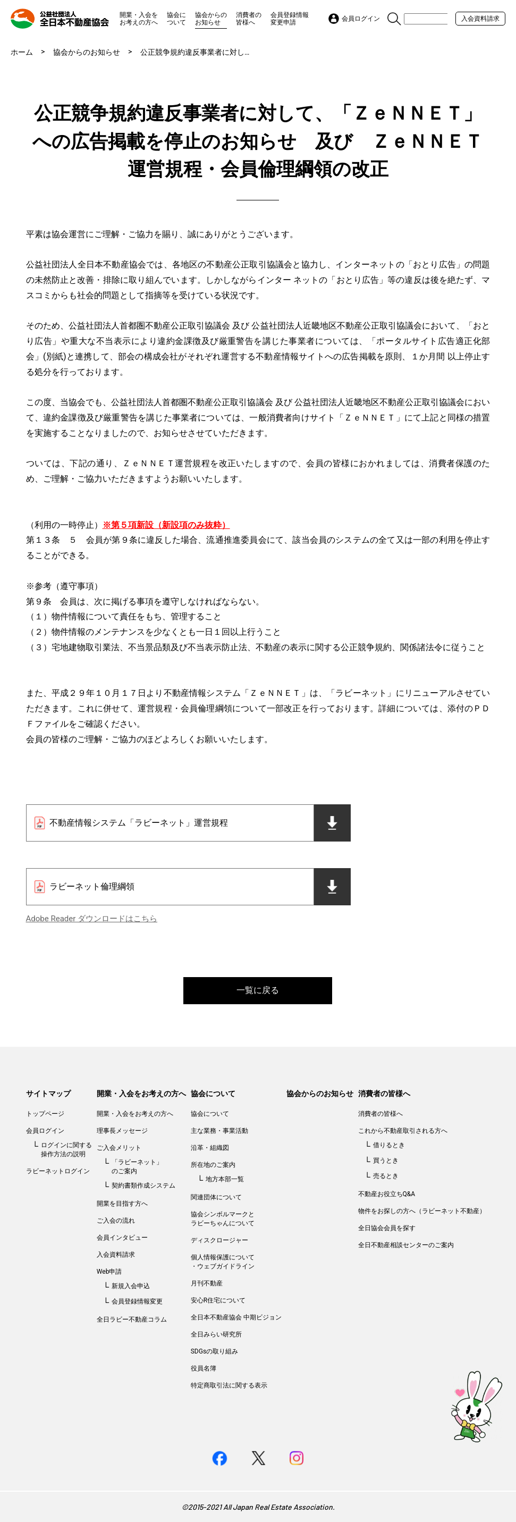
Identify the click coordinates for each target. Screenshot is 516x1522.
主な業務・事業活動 (219, 1130)
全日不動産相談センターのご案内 (406, 1245)
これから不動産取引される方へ (402, 1130)
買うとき (386, 1160)
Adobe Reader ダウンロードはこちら (91, 918)
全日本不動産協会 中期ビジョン (236, 1317)
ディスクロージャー (219, 1240)
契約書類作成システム (143, 1185)
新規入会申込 (131, 1286)
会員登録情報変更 (137, 1301)
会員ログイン (45, 1130)
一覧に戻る (257, 990)
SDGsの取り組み (214, 1351)
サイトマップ (48, 1093)
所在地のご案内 (213, 1164)
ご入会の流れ (116, 1220)
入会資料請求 (480, 18)
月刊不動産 (207, 1283)
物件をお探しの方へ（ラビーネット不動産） (422, 1211)
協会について (176, 18)
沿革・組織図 (210, 1147)
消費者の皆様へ (248, 18)
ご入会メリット (119, 1147)
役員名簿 (203, 1368)
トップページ (45, 1113)
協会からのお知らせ (211, 18)
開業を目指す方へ (122, 1203)
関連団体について (216, 1197)
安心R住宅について (218, 1300)
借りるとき (389, 1145)
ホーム (22, 52)
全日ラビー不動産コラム (132, 1319)
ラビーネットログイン (58, 1171)
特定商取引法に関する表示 (229, 1385)
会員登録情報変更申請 (289, 18)
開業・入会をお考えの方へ (139, 18)
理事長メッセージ (122, 1130)
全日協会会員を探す (387, 1228)
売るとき (386, 1176)
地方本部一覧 (225, 1179)
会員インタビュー (122, 1237)
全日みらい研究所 (216, 1334)
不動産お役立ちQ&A (387, 1194)
